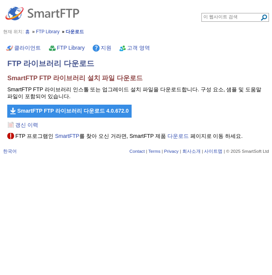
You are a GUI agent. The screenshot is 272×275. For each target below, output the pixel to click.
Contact (137, 151)
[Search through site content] (231, 16)
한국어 (10, 151)
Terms (154, 151)
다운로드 (178, 136)
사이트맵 (213, 151)
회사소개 (191, 151)
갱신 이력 (26, 125)
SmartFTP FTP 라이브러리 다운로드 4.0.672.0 (73, 111)
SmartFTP (67, 136)
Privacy (171, 151)
